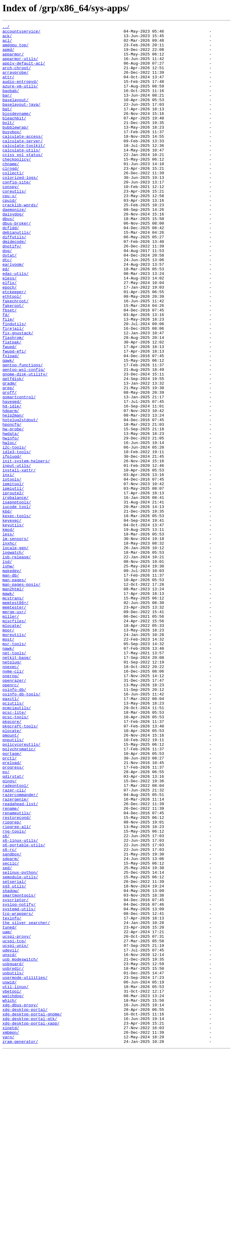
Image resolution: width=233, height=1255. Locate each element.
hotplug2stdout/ (20, 499)
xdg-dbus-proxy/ (20, 1201)
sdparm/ (10, 1026)
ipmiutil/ (13, 581)
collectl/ (13, 203)
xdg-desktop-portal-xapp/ (30, 1223)
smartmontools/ (19, 1069)
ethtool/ (11, 351)
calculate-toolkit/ (23, 170)
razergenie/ (15, 954)
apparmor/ (13, 60)
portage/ (11, 899)
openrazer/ (14, 812)
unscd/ (9, 1141)
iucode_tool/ (16, 603)
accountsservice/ (21, 33)
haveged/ (11, 477)
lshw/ (8, 674)
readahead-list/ (20, 960)
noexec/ (10, 795)
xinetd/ (10, 1229)
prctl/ (9, 905)
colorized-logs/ (20, 208)
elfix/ (9, 334)
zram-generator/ (20, 1245)
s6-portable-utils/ (23, 1009)
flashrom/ (13, 400)
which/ (9, 1196)
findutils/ (14, 384)
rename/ (10, 965)
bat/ (7, 126)
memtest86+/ (15, 718)
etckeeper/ (14, 345)
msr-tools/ (14, 768)
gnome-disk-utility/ (25, 444)
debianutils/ (16, 274)
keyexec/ (11, 620)
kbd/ (7, 609)
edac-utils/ (15, 323)
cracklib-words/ (20, 241)
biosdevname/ (16, 131)
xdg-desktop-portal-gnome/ (32, 1212)
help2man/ (13, 493)
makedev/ (11, 680)
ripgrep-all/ (16, 987)
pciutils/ (13, 839)
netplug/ (11, 790)
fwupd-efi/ (14, 417)
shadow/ (10, 1064)
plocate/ (11, 872)
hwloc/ (9, 526)
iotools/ (11, 570)
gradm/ (9, 455)
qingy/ (9, 932)
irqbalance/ (15, 592)
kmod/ (8, 631)
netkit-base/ (16, 784)
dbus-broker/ (16, 263)
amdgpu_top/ (15, 49)
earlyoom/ (13, 312)
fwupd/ (9, 411)
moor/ (8, 751)
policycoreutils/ (21, 888)
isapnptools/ (16, 598)
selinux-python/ (20, 1042)
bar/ (7, 109)
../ (5, 27)
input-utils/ (16, 554)
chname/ (10, 192)
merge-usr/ (14, 729)
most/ (8, 762)
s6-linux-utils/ (20, 1004)
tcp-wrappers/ (17, 1091)
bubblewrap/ (15, 148)
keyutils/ (13, 625)
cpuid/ (9, 236)
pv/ (5, 921)
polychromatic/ (19, 894)
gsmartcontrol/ (19, 472)
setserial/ (14, 1053)
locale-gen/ (15, 653)
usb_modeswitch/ (20, 1146)
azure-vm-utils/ (20, 98)
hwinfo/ (10, 521)
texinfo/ (11, 1097)
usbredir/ (13, 1157)
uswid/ (9, 1174)
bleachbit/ (14, 137)
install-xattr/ (19, 559)
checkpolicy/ (16, 186)
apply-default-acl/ (23, 71)
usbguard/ (13, 1152)
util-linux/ (15, 1179)
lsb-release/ (16, 664)
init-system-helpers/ (26, 548)
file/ (8, 378)
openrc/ (10, 817)
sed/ (7, 1037)
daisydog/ (13, 252)
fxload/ (10, 422)
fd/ (5, 373)
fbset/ (9, 367)
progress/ (13, 916)
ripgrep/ (11, 982)
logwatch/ (13, 658)
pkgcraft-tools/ (20, 866)
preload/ (11, 910)
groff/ (9, 466)
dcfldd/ (10, 269)
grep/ (8, 461)
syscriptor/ (15, 1075)
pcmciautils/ (16, 845)
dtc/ (7, 307)
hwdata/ (10, 515)
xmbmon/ (10, 1234)
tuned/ (9, 1108)
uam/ (7, 1113)
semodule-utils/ (20, 1048)
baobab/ (10, 104)
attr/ (8, 88)
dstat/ (9, 301)
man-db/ (10, 685)
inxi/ (8, 565)
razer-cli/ (14, 943)
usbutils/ (13, 1163)
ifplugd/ (11, 543)
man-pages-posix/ (21, 696)
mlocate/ (11, 746)
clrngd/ (10, 197)
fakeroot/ (13, 362)
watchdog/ (13, 1190)
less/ (8, 636)
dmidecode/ (14, 285)
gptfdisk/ (13, 450)
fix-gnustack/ (17, 395)
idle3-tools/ (16, 537)
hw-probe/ (13, 510)
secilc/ (10, 1031)
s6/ (5, 998)
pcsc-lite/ (14, 850)
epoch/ (9, 340)
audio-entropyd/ (20, 93)
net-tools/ (14, 779)
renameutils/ (16, 971)
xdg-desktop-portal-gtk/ (29, 1218)
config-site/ (16, 214)
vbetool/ (11, 1185)
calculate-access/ (22, 159)
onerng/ (10, 806)
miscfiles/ (14, 740)
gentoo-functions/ (22, 433)
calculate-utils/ (21, 175)
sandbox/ (11, 1020)
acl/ (7, 44)
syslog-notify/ (19, 1080)
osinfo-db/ (14, 823)
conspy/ (10, 219)
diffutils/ (14, 280)
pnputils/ (13, 883)
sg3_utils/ (14, 1058)
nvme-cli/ (13, 801)
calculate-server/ (22, 164)
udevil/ (10, 1135)
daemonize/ (14, 247)
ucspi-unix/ (15, 1130)
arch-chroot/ (16, 77)
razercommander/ (20, 949)
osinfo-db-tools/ (21, 828)
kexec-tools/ (16, 614)
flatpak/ (11, 406)
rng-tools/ (14, 993)
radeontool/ (15, 938)
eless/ (9, 329)
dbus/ (8, 258)
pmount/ (10, 877)
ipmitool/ (13, 576)
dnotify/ (11, 290)
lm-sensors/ (15, 642)
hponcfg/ (11, 504)
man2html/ (13, 702)
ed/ (5, 318)
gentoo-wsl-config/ (23, 439)
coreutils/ (14, 225)
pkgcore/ (11, 861)
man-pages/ (14, 691)
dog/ (7, 296)
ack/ (7, 38)
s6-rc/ (9, 1015)
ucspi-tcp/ (14, 1124)
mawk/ (8, 707)
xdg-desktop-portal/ (25, 1207)
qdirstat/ (13, 927)
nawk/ (8, 773)
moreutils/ (14, 757)
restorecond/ (16, 976)
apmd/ (8, 55)
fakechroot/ (15, 356)
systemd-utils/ (19, 1086)
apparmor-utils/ (20, 66)
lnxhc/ (9, 647)
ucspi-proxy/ (16, 1119)
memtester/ (14, 724)
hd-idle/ (11, 482)
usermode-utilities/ (25, 1168)
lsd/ (7, 669)
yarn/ (8, 1240)
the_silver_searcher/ (26, 1102)
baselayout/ (15, 115)
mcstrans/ (13, 713)
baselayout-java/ (21, 120)
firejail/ (13, 389)
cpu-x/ (9, 230)
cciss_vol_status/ (22, 181)
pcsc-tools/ (15, 856)
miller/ (10, 735)
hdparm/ (10, 488)
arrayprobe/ (15, 82)
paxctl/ (10, 834)
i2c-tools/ (14, 532)
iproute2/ (13, 587)
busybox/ (11, 153)
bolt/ (8, 142)
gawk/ (8, 428)
